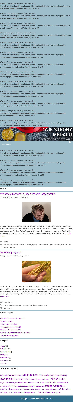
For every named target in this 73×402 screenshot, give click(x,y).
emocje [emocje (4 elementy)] (65, 375)
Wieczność (4, 361)
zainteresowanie (41, 305)
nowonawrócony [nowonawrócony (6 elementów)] (7, 386)
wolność (68, 245)
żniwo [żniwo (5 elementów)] (52, 393)
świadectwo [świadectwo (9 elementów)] (44, 392)
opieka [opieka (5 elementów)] (21, 386)
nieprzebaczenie (44, 245)
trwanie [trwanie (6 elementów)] (38, 389)
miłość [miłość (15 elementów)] (54, 378)
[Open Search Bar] (70, 142)
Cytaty (2, 346)
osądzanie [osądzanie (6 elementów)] (28, 386)
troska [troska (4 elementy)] (32, 389)
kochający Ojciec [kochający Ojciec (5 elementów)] (30, 379)
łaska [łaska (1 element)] (36, 393)
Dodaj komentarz (9, 247)
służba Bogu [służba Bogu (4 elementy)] (24, 389)
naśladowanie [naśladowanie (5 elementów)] (62, 383)
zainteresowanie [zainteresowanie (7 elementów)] (18, 392)
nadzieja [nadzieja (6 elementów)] (12, 383)
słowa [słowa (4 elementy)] (17, 389)
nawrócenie (17, 305)
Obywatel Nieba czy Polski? (10, 330)
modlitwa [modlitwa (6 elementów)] (62, 379)
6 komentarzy (7, 308)
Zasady (3, 363)
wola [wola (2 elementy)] (9, 393)
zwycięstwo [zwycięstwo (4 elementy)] (30, 393)
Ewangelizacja (8, 302)
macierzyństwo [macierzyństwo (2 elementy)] (46, 379)
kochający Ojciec (31, 245)
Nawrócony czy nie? (11, 252)
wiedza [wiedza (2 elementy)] (56, 389)
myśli (10, 305)
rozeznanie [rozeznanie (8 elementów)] (5, 389)
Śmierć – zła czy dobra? (9, 324)
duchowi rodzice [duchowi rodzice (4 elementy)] (43, 375)
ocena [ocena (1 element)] (16, 386)
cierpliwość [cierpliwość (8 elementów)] (10, 375)
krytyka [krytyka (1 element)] (39, 379)
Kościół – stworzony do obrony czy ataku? (15, 333)
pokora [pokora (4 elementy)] (36, 386)
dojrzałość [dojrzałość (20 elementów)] (30, 374)
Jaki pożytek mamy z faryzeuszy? (12, 318)
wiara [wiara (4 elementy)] (52, 389)
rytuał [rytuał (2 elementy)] (13, 389)
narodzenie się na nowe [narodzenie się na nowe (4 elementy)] (25, 383)
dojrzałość (14, 245)
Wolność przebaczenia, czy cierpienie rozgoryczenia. (28, 194)
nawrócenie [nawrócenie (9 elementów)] (50, 382)
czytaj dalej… (5, 296)
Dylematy (6, 242)
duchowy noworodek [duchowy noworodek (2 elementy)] (56, 375)
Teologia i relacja (6, 321)
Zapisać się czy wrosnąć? (9, 336)
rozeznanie (26, 305)
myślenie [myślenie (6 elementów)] (4, 383)
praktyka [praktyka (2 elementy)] (41, 386)
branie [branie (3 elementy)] (2, 375)
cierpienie (6, 245)
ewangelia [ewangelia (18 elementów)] (6, 378)
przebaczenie (55, 245)
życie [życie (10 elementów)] (57, 392)
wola (62, 245)
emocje (21, 245)
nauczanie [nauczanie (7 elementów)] (39, 382)
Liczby (2, 355)
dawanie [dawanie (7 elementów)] (20, 375)
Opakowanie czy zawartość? (10, 327)
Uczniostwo (4, 358)
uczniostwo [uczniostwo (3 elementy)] (45, 389)
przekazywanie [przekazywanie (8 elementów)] (52, 386)
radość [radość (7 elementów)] (62, 386)
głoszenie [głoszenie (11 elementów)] (18, 379)
